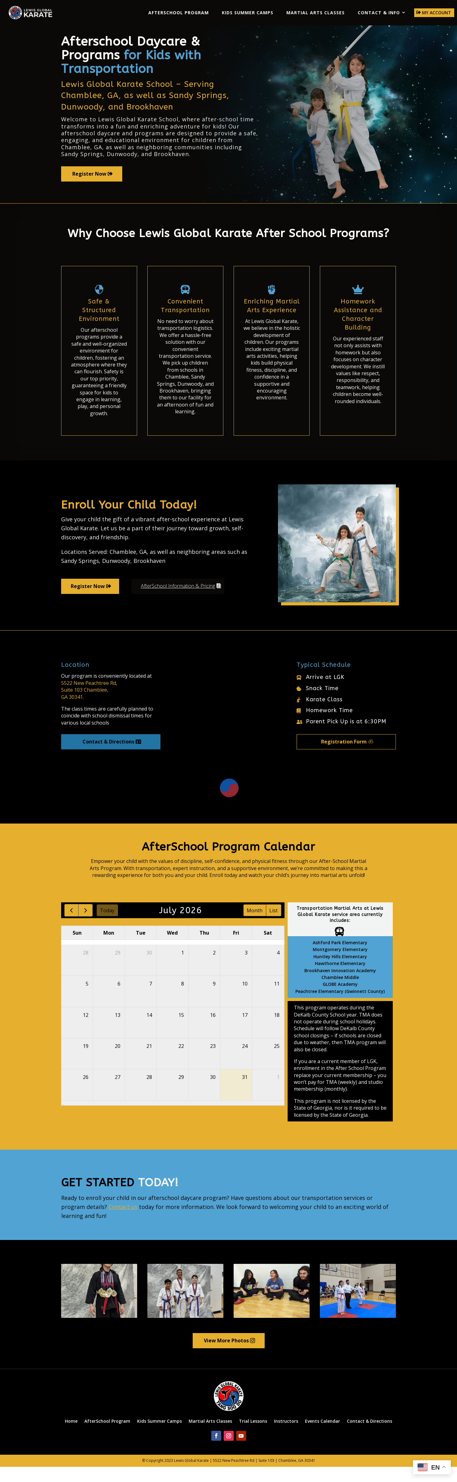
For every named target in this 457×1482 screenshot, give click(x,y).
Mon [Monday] (108, 948)
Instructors (286, 1436)
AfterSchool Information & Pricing (178, 601)
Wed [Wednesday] (172, 948)
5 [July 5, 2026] (87, 999)
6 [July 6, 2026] (119, 999)
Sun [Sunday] (77, 948)
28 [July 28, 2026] (149, 1092)
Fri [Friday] (236, 948)
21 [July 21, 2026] (149, 1061)
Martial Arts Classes (315, 13)
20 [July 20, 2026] (117, 1061)
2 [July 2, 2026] (214, 967)
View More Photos (226, 1355)
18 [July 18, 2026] (277, 1030)
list (273, 925)
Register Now (89, 189)
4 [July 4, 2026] (278, 967)
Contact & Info (379, 13)
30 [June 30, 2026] (149, 967)
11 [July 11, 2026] (277, 999)
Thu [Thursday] (204, 948)
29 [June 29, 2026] (117, 967)
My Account (436, 13)
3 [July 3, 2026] (246, 967)
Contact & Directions (108, 757)
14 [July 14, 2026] (149, 1030)
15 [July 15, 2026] (181, 1030)
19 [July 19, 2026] (85, 1061)
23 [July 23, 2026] (213, 1061)
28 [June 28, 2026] (85, 967)
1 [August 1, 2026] (278, 1092)
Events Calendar (322, 1436)
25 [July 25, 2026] (277, 1061)
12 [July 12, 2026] (85, 1030)
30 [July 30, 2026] (213, 1092)
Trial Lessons (253, 1436)
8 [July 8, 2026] (182, 999)
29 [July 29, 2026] (181, 1092)
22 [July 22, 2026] (181, 1061)
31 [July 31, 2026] (245, 1092)
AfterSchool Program (178, 13)
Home (71, 1436)
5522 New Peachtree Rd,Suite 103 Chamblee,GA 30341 (89, 705)
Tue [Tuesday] (141, 948)
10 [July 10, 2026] (245, 999)
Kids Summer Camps (247, 13)
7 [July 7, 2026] (150, 999)
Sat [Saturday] (268, 948)
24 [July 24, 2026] (245, 1061)
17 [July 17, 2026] (245, 1030)
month (254, 925)
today (107, 925)
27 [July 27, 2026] (117, 1092)
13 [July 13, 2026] (117, 1030)
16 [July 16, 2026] (213, 1030)
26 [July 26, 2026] (85, 1092)
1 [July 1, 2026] (182, 967)
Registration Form (344, 757)
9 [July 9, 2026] (214, 999)
